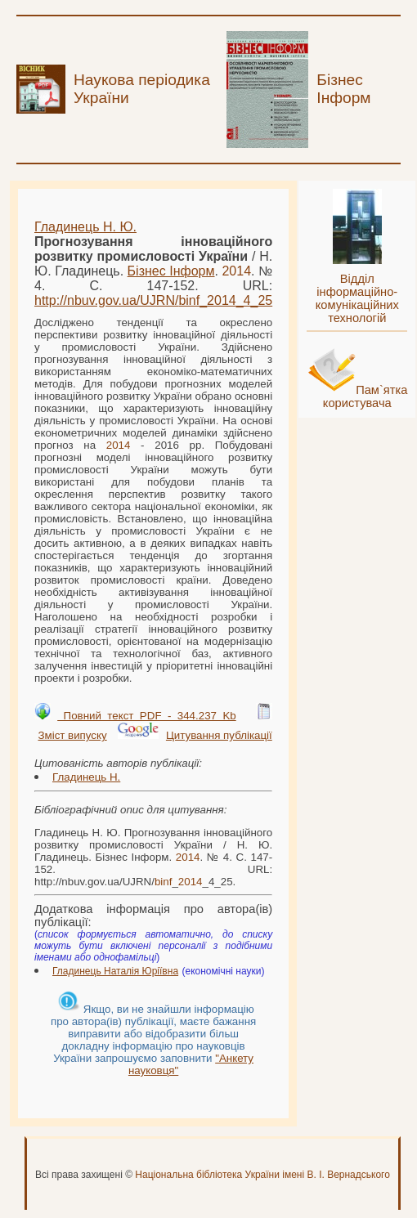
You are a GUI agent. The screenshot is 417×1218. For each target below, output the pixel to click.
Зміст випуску (72, 735)
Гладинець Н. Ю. (85, 227)
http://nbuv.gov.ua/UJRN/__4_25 (153, 300)
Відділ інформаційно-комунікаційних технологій (357, 298)
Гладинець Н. (86, 777)
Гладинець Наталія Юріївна (115, 971)
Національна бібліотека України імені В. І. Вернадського (262, 1174)
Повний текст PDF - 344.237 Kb (146, 716)
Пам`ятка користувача (365, 396)
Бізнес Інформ (171, 271)
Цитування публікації (219, 735)
